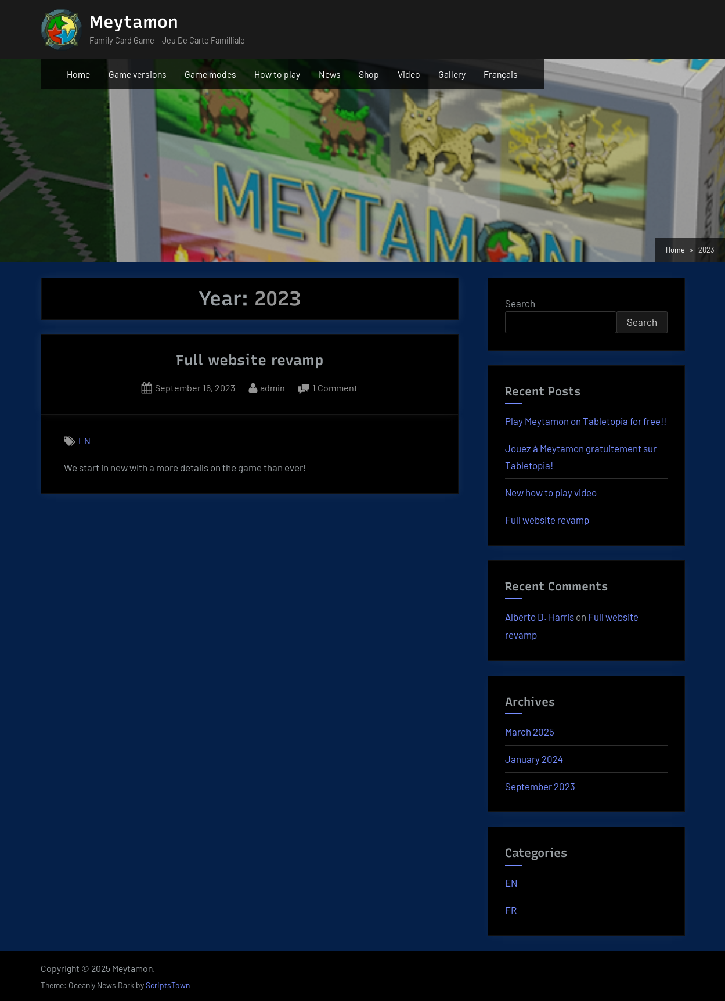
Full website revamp (249, 360)
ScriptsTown (168, 985)
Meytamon (133, 22)
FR (511, 910)
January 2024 (534, 759)
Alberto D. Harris (539, 616)
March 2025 (529, 731)
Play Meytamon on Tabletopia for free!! (585, 421)
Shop (369, 74)
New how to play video (551, 492)
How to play (277, 74)
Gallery (452, 74)
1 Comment (335, 388)
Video (409, 74)
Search (520, 303)
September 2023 (540, 786)
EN (84, 441)
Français (501, 74)
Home (78, 74)
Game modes (210, 74)
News (330, 74)
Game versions (138, 74)
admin (272, 386)
